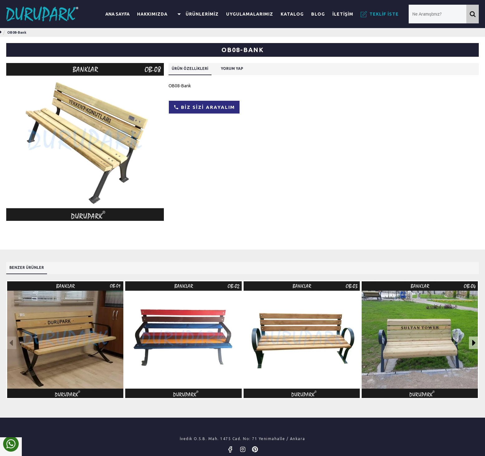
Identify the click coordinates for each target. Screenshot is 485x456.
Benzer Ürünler (31, 265)
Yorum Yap (245, 69)
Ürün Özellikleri (195, 69)
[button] (11, 341)
